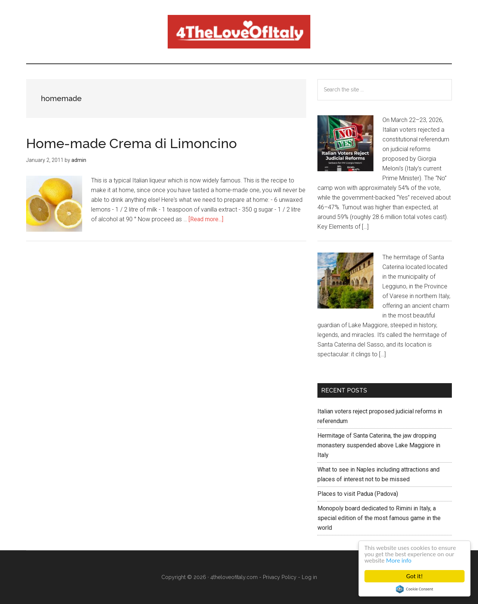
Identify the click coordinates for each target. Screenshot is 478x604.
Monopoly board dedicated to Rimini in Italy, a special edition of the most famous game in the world (379, 518)
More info (399, 560)
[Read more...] (206, 219)
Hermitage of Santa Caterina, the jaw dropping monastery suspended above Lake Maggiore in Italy (378, 445)
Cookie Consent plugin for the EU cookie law (414, 589)
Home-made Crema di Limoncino (131, 143)
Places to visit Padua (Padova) (357, 493)
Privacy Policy (280, 577)
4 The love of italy (239, 31)
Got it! (414, 576)
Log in (309, 577)
